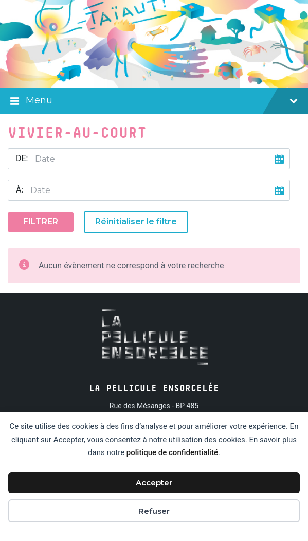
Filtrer (40, 221)
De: (22, 158)
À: (19, 190)
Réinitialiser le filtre (136, 221)
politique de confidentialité (172, 452)
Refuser (154, 511)
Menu (154, 101)
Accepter (154, 482)
